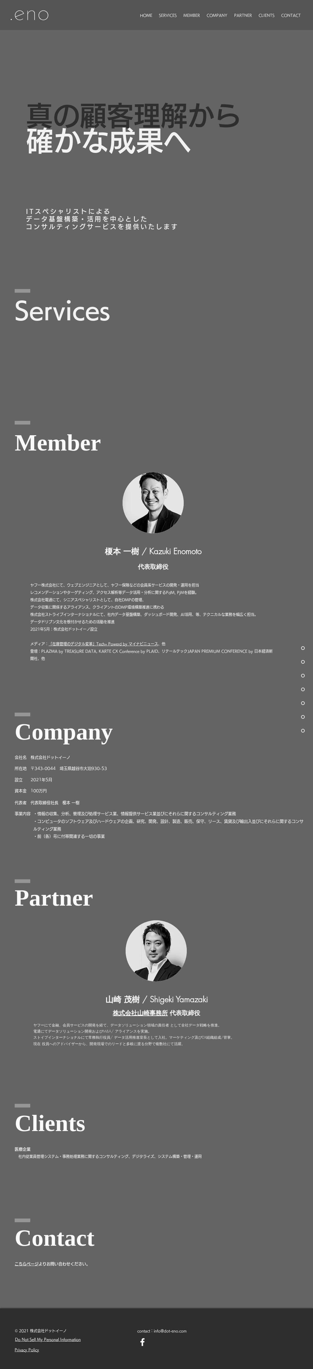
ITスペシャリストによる (68, 211)
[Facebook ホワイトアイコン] (142, 1342)
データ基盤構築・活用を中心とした (87, 219)
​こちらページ (27, 1264)
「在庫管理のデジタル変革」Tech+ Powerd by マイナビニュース (103, 644)
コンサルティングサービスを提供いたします (102, 227)
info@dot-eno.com (170, 1331)
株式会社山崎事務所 (140, 1013)
